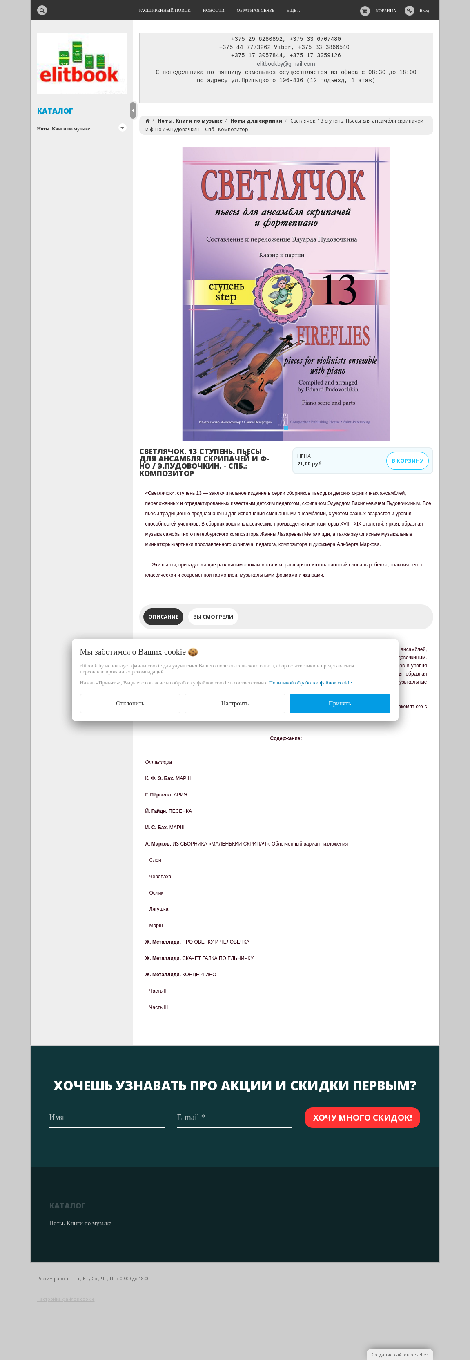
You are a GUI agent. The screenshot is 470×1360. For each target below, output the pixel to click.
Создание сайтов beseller (400, 1354)
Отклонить (130, 703)
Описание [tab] (163, 618)
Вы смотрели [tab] (213, 618)
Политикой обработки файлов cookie (310, 683)
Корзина (386, 10)
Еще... (293, 10)
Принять (340, 703)
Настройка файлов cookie (66, 1299)
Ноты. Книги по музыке (64, 129)
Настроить (235, 703)
